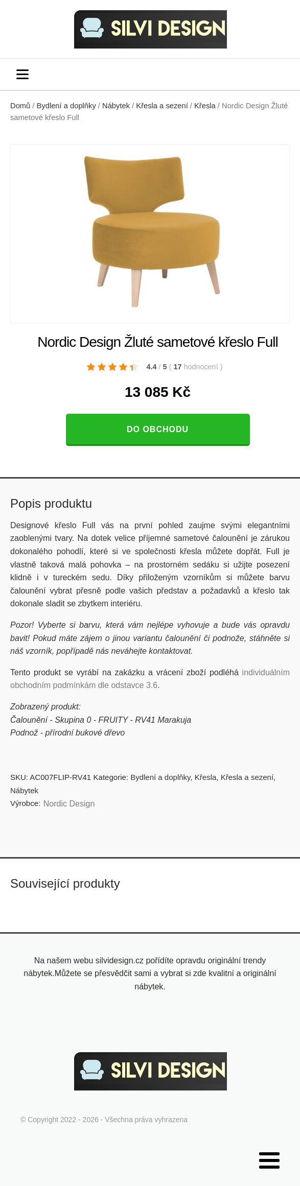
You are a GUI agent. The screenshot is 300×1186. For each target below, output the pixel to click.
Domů (20, 106)
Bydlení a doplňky (66, 106)
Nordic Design (69, 803)
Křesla (205, 106)
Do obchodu (158, 429)
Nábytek (116, 106)
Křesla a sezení (162, 106)
